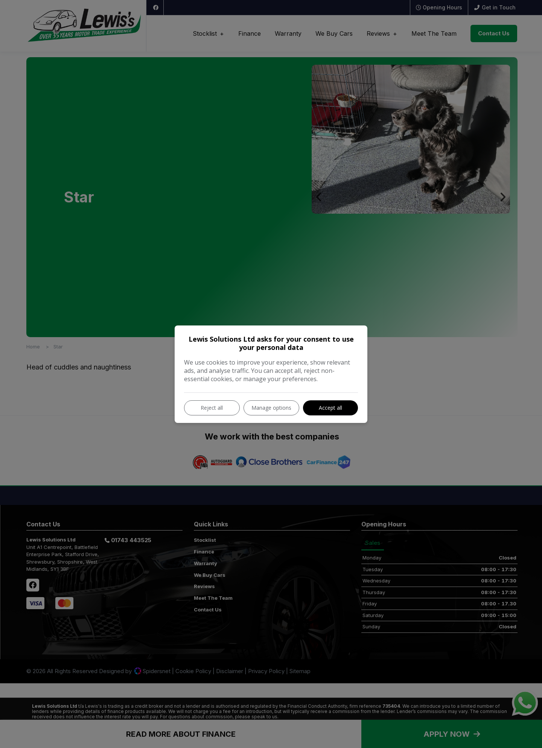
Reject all (212, 407)
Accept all (330, 407)
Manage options (271, 407)
